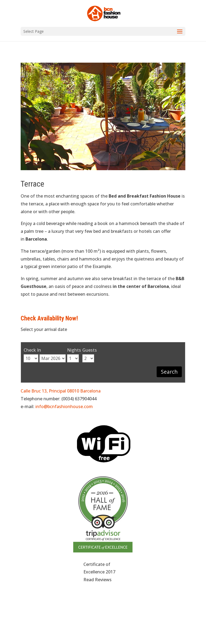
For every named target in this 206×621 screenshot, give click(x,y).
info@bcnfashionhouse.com (64, 406)
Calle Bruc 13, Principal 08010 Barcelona (61, 391)
